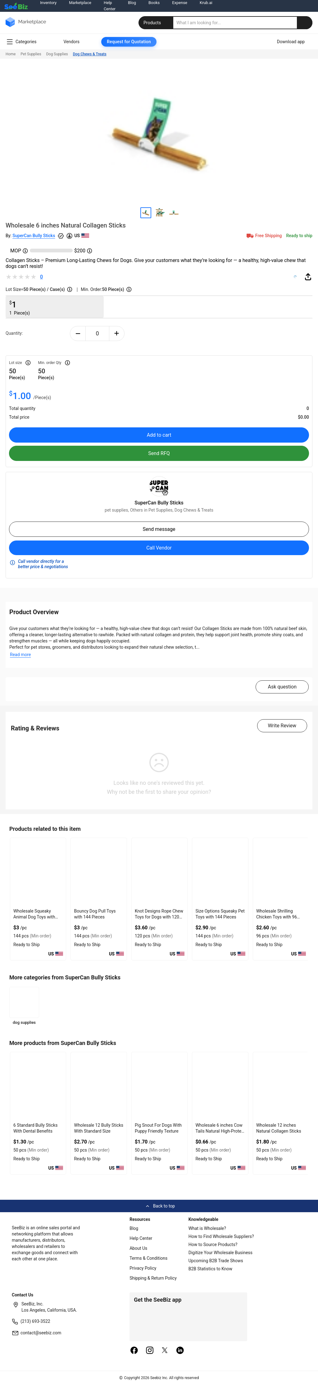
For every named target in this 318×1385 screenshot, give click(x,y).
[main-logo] (26, 27)
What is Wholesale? (207, 1228)
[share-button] (308, 276)
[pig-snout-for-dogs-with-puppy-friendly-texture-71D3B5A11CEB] (159, 1086)
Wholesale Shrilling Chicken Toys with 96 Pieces (276, 917)
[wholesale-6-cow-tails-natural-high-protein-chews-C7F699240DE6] (220, 1086)
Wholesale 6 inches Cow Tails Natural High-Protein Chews (220, 1131)
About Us (138, 1248)
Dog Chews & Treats (90, 54)
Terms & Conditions (148, 1258)
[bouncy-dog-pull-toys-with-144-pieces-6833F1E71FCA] (98, 872)
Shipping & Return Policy (153, 1278)
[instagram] (149, 1351)
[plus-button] (117, 333)
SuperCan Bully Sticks (33, 235)
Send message (159, 529)
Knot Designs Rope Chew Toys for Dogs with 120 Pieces (159, 917)
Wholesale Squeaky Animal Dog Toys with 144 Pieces (34, 917)
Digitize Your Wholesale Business (220, 1252)
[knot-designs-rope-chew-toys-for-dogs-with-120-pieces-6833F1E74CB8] (159, 872)
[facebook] (134, 1351)
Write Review (282, 726)
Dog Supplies (57, 54)
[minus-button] (77, 333)
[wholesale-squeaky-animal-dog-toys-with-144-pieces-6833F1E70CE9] (38, 872)
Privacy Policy (142, 1268)
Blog (133, 1228)
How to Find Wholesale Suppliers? (221, 1236)
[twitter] (165, 1351)
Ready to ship (299, 235)
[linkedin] (180, 1351)
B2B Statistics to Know (210, 1268)
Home (11, 54)
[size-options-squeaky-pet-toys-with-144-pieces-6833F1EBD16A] (220, 872)
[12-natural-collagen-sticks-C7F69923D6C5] (281, 1086)
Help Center (140, 1238)
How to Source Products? (213, 1244)
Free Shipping (263, 236)
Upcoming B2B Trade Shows (216, 1260)
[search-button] (304, 22)
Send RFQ (159, 453)
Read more (20, 654)
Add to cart (159, 435)
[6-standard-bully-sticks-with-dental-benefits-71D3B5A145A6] (38, 1086)
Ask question (282, 687)
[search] (242, 22)
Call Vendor (159, 548)
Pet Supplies (30, 54)
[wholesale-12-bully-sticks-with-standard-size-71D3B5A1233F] (98, 1086)
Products (156, 23)
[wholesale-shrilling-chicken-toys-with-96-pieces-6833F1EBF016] (281, 872)
